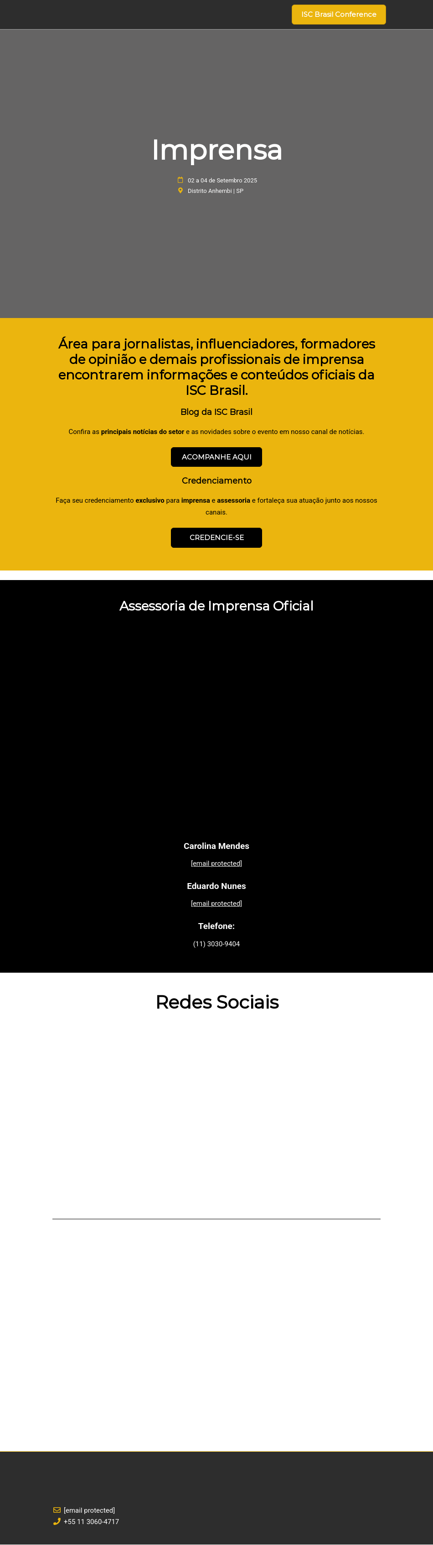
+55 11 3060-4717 (91, 1522)
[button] (339, 15)
